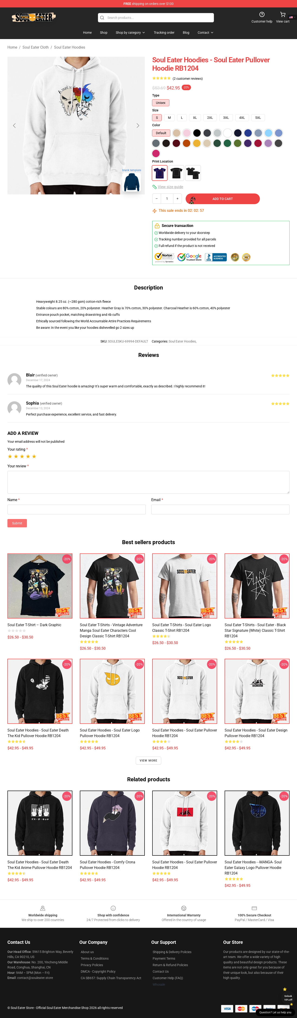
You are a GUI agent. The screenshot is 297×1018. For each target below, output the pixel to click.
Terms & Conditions (95, 958)
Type (155, 95)
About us (87, 952)
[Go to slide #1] (52, 205)
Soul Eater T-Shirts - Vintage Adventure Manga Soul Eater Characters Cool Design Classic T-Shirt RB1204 (111, 630)
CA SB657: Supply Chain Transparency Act (111, 978)
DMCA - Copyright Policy (98, 971)
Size (155, 110)
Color (156, 125)
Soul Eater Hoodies (69, 47)
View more (149, 760)
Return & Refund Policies (170, 965)
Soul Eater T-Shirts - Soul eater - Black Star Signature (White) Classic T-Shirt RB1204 (255, 630)
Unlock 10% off (288, 998)
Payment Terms (164, 958)
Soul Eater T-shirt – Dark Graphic (34, 625)
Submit (17, 523)
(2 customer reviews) (188, 78)
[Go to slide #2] (76, 205)
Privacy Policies (92, 965)
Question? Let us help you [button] (275, 1012)
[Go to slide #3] (100, 205)
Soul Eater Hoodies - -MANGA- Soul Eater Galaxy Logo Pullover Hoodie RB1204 (253, 867)
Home (12, 47)
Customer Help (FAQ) (168, 978)
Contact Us (161, 971)
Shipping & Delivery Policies (172, 952)
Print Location (162, 161)
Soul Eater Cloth (36, 47)
